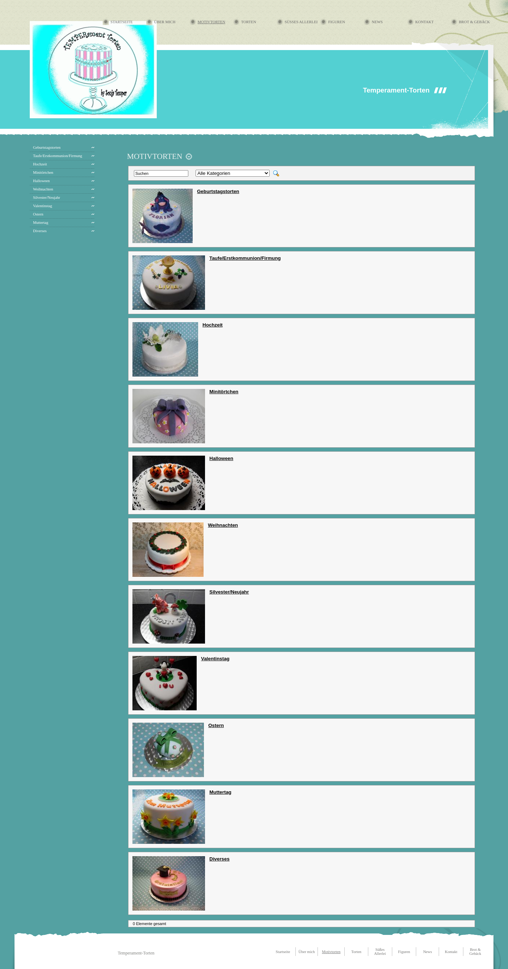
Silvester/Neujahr (46, 198)
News (377, 22)
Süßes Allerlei (301, 22)
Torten (248, 22)
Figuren (336, 22)
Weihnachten (43, 189)
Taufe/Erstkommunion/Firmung (57, 156)
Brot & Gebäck (474, 22)
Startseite (122, 22)
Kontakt (424, 22)
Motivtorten (211, 22)
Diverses (39, 231)
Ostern (38, 214)
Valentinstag (42, 206)
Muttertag (40, 223)
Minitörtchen (43, 172)
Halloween (41, 181)
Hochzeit (40, 164)
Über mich (165, 22)
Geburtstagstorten (47, 147)
